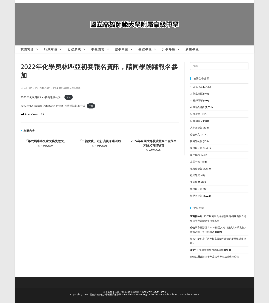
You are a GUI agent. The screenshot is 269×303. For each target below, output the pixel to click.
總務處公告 (196, 189)
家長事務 (195, 161)
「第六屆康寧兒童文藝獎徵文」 (46, 141)
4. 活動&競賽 (63, 88)
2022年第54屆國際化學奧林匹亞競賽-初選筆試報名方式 (53, 106)
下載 (69, 97)
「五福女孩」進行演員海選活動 (100, 141)
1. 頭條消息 (196, 86)
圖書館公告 (196, 141)
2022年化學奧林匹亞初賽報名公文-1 (42, 97)
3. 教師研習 (196, 100)
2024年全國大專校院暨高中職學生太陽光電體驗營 (154, 143)
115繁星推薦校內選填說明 (210, 250)
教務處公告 (196, 168)
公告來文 (195, 134)
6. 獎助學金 (196, 121)
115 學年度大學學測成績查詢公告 (214, 256)
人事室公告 (196, 127)
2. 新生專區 (196, 93)
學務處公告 (196, 148)
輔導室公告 (196, 195)
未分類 (193, 182)
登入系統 (107, 292)
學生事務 (76, 88)
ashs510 (28, 88)
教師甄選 (195, 175)
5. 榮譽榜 (195, 114)
